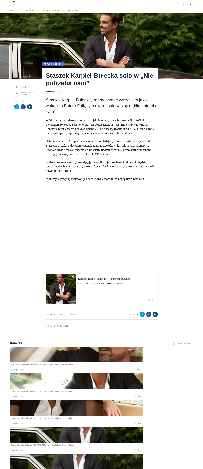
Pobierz (49, 370)
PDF (61, 314)
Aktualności (16, 10)
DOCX (71, 314)
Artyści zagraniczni (53, 10)
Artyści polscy (33, 10)
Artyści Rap (72, 10)
